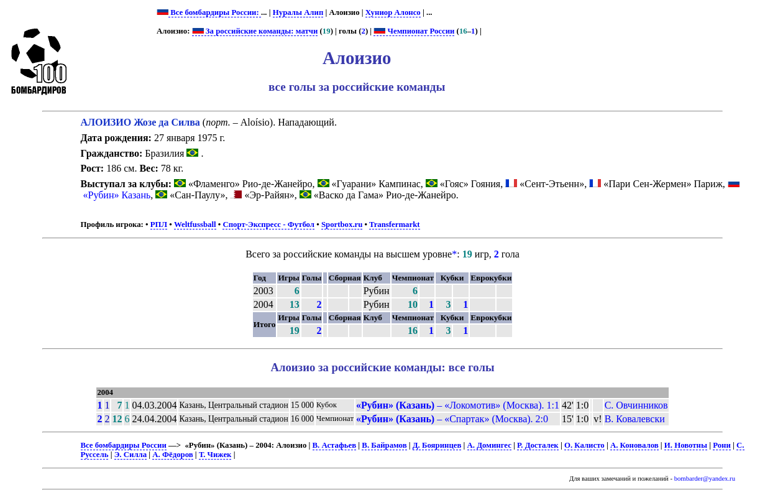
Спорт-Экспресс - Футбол (268, 224)
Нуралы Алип (298, 12)
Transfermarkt (394, 224)
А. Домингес (489, 445)
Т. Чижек (215, 454)
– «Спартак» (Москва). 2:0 (452, 419)
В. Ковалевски (635, 419)
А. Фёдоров (172, 454)
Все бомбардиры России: (214, 12)
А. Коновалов (634, 445)
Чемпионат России (413, 31)
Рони (722, 445)
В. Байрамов (384, 445)
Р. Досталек (538, 445)
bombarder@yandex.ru (704, 478)
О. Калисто (584, 445)
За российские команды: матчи (255, 31)
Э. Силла (130, 454)
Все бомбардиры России (124, 445)
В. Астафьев (335, 445)
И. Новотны (685, 445)
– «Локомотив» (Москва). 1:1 (457, 405)
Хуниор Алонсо (393, 12)
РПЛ (158, 224)
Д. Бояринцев (437, 445)
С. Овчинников (636, 405)
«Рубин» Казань (117, 195)
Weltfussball (195, 224)
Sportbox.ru (341, 224)
